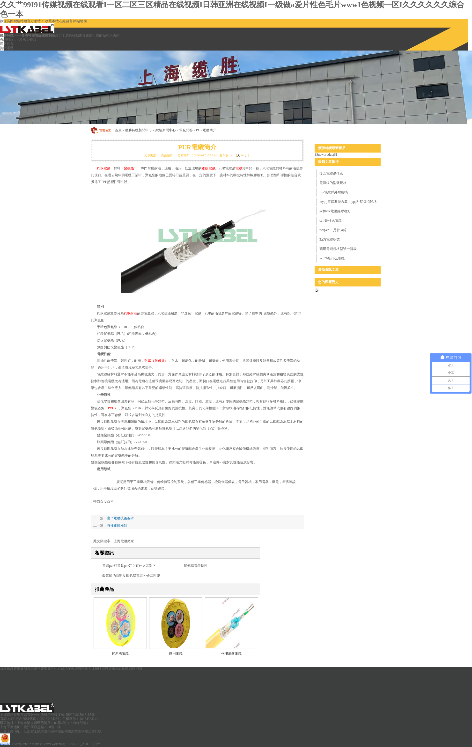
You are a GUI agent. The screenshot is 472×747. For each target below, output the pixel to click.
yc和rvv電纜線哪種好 (335, 211)
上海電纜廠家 (124, 541)
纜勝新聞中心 (165, 130)
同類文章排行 (328, 162)
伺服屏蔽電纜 (231, 653)
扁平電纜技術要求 (120, 518)
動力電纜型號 (329, 239)
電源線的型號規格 (333, 183)
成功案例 (67, 669)
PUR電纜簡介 (206, 130)
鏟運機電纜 (120, 653)
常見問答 (186, 130)
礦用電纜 (176, 653)
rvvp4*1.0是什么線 (333, 230)
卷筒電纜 (27, 669)
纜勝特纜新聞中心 (138, 130)
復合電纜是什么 (331, 173)
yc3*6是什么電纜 (332, 258)
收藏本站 (52, 21)
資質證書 (81, 669)
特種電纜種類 (117, 525)
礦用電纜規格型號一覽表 (338, 249)
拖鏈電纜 (7, 48)
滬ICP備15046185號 (80, 715)
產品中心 (54, 669)
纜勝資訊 (108, 669)
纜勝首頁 (7, 43)
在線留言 (66, 21)
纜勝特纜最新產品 (331, 148)
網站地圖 (80, 21)
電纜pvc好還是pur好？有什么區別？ (129, 566)
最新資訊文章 (328, 269)
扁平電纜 (40, 669)
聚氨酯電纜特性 (195, 566)
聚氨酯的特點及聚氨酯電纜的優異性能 (131, 576)
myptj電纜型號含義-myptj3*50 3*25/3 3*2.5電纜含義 (349, 202)
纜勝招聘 (135, 669)
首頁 (118, 130)
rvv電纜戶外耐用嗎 (333, 192)
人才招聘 (95, 669)
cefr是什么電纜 (330, 220)
